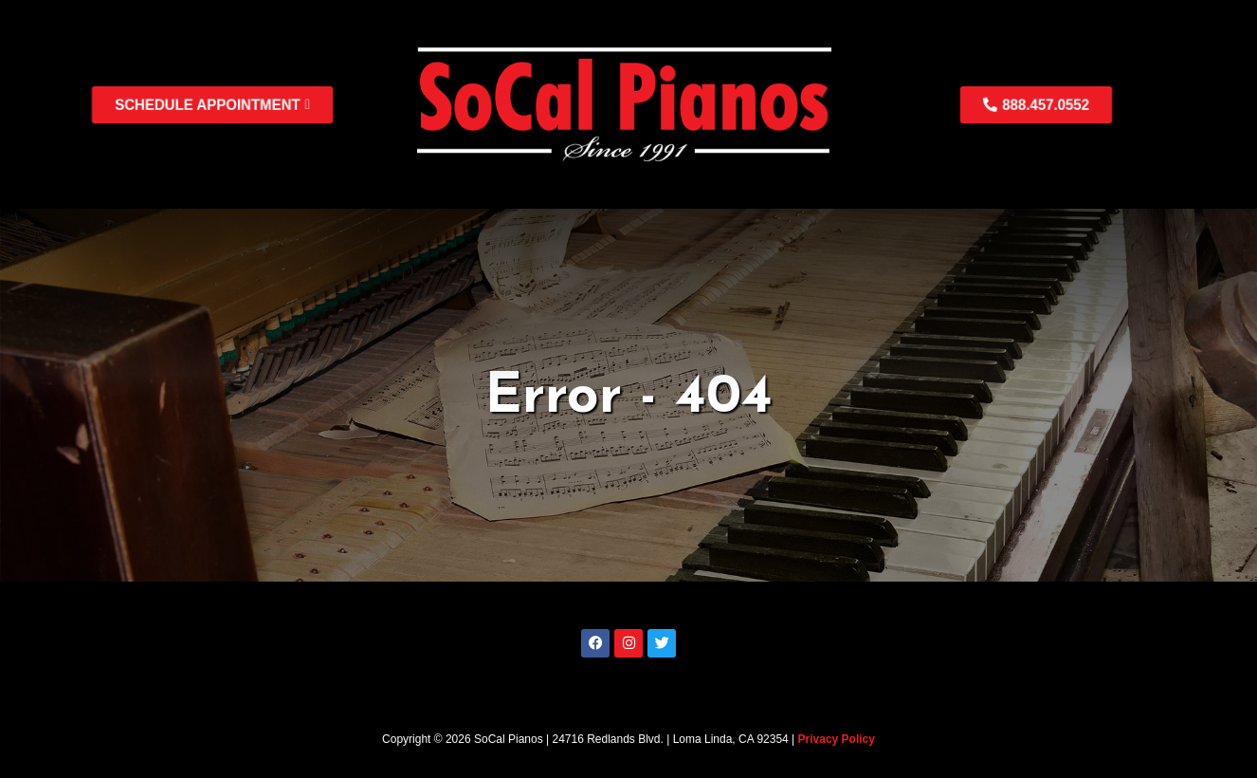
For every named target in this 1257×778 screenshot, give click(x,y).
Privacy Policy (836, 739)
